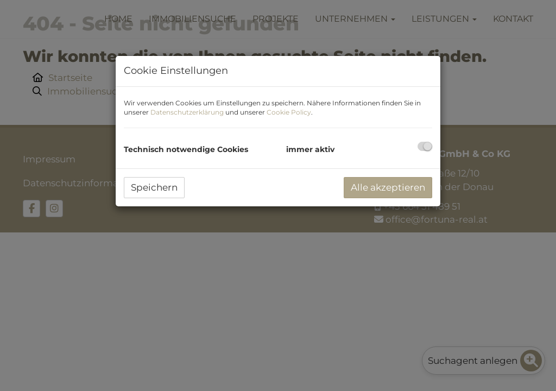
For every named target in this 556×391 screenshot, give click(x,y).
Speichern (154, 187)
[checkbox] (425, 146)
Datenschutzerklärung (187, 112)
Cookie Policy (289, 112)
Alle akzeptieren (388, 187)
